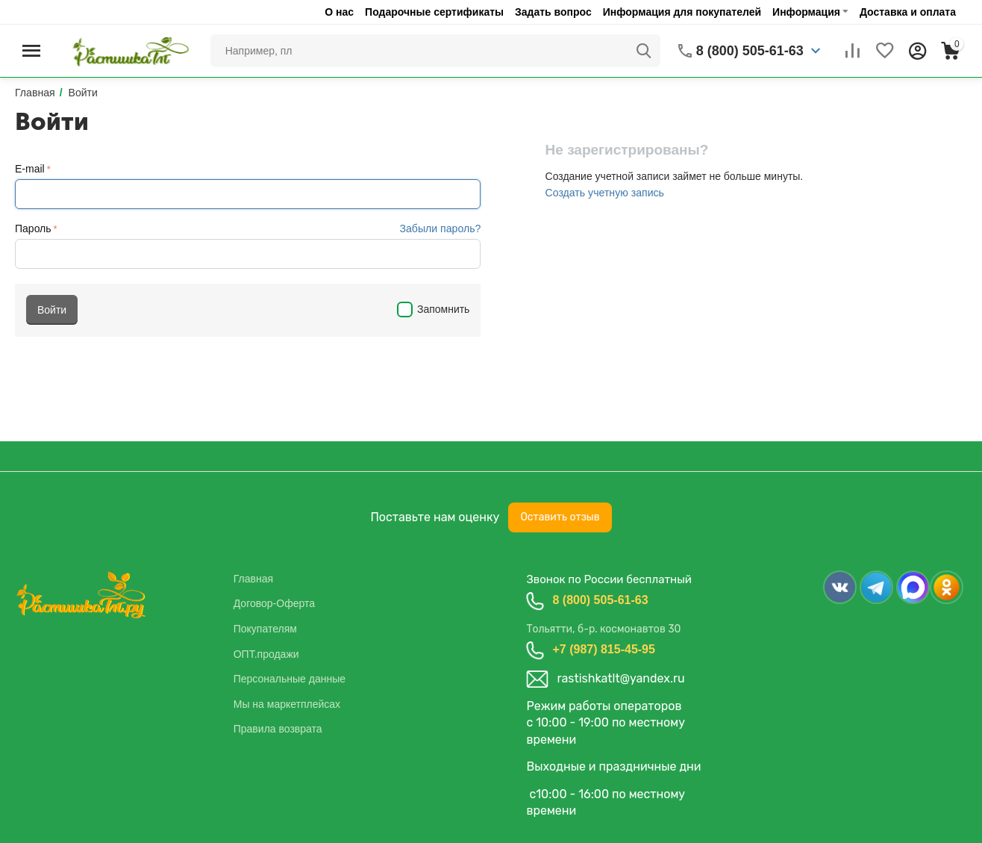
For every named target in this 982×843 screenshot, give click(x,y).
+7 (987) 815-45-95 (603, 649)
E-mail (30, 169)
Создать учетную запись (604, 193)
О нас (339, 12)
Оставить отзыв (559, 517)
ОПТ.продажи (266, 654)
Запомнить (433, 309)
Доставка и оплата (908, 12)
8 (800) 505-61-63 (600, 600)
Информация (806, 12)
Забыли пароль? (440, 228)
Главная (253, 579)
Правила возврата (278, 729)
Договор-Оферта (274, 603)
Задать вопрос (553, 12)
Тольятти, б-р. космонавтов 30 (603, 629)
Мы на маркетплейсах (287, 704)
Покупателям (265, 629)
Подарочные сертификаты (434, 12)
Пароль (33, 228)
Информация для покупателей (682, 12)
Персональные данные (289, 679)
